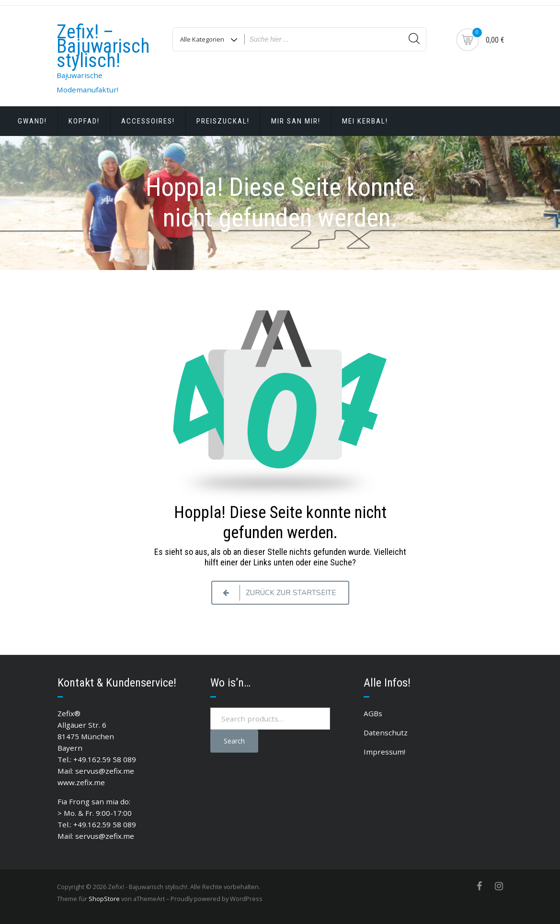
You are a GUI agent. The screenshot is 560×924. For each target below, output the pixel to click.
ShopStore (104, 898)
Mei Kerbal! (365, 121)
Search (234, 740)
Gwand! (32, 121)
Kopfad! (84, 121)
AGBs (373, 713)
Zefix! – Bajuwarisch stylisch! (103, 46)
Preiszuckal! (223, 121)
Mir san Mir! (295, 121)
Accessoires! (148, 121)
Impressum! (384, 751)
